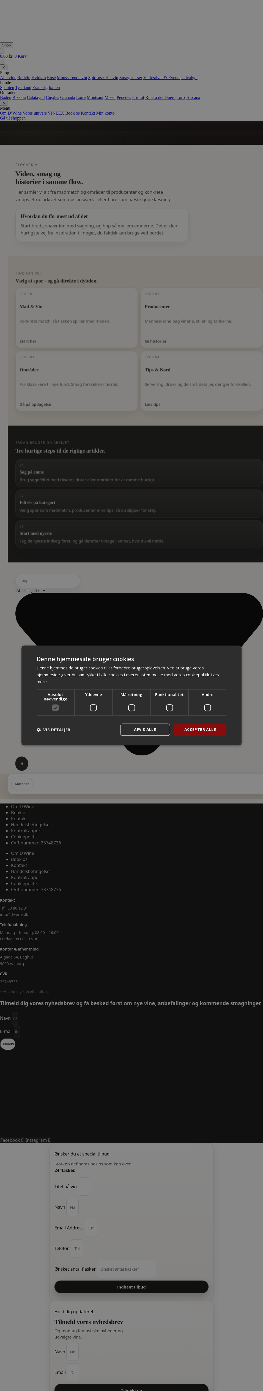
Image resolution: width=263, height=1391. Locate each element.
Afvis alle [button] (145, 729)
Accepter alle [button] (200, 729)
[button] (53, 729)
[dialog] (131, 695)
